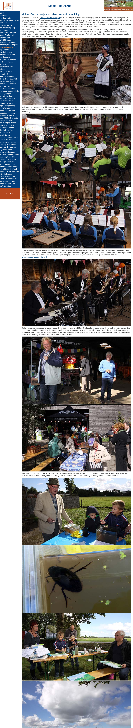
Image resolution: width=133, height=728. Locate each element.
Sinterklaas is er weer (9, 23)
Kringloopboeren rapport (10, 113)
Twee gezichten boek (9, 96)
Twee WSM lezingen (8, 40)
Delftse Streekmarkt (8, 57)
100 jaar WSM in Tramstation (12, 118)
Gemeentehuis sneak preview (12, 20)
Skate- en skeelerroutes (10, 152)
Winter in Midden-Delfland (10, 167)
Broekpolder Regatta (8, 103)
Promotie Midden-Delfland (10, 169)
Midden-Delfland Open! (9, 130)
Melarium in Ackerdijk (9, 101)
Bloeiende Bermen (8, 135)
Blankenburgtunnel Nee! (10, 184)
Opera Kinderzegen (8, 52)
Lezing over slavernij (8, 150)
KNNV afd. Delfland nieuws (11, 179)
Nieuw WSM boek (7, 37)
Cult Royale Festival (8, 174)
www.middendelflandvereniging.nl (49, 247)
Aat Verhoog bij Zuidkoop (10, 145)
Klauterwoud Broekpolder (10, 42)
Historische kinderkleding (10, 125)
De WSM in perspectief (9, 115)
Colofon (48, 725)
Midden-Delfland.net (36, 725)
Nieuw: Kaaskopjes (8, 18)
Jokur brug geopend (8, 93)
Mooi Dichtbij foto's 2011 (10, 157)
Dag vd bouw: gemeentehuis (11, 91)
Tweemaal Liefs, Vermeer (10, 59)
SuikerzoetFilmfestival (9, 35)
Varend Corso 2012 (8, 72)
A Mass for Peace (7, 132)
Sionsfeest (5, 69)
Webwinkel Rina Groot (9, 81)
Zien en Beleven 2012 (9, 25)
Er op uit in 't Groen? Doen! (11, 137)
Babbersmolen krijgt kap (10, 28)
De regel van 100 (7, 30)
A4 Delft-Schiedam (8, 186)
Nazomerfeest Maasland (10, 67)
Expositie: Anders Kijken (10, 176)
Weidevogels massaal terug (11, 142)
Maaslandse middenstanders (12, 154)
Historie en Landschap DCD (11, 159)
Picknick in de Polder (9, 62)
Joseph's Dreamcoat (8, 108)
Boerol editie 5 (6, 74)
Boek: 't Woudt (6, 64)
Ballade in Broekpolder (9, 76)
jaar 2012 (4, 13)
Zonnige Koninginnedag (10, 106)
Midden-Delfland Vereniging (55, 18)
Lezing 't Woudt (6, 50)
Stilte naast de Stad (8, 120)
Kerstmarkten (6, 16)
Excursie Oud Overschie (10, 98)
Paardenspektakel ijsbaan (10, 162)
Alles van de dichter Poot (10, 147)
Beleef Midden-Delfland (9, 110)
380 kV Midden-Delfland (10, 181)
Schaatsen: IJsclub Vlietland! (12, 171)
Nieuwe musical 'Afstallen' (10, 33)
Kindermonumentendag (9, 54)
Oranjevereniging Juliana (10, 123)
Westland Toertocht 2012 (10, 164)
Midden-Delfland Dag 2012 (11, 79)
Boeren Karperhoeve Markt (11, 89)
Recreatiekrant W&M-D (9, 128)
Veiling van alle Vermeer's (10, 84)
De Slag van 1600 (7, 86)
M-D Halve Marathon (8, 140)
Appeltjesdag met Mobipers (11, 45)
